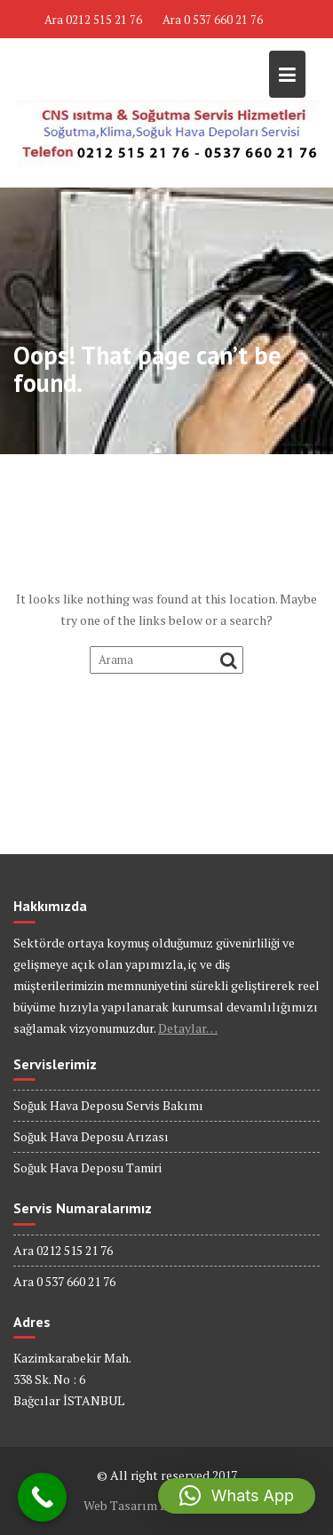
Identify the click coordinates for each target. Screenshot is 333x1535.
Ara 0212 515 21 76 (93, 20)
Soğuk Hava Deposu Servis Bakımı (108, 1105)
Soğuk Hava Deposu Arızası (91, 1136)
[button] (236, 1496)
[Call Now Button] (42, 1497)
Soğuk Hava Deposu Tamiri (87, 1167)
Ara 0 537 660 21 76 (213, 20)
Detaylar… (188, 1027)
